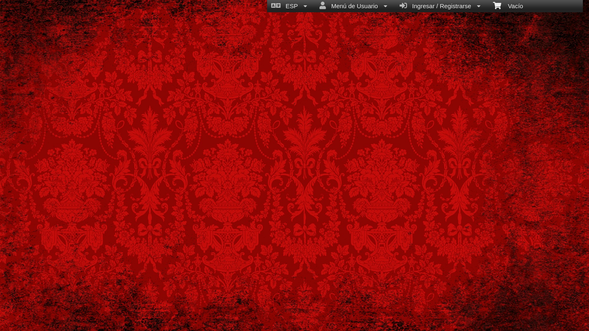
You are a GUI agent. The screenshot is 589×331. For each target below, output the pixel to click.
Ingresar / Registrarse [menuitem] (440, 5)
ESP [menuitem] (289, 5)
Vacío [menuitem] (508, 5)
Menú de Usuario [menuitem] (353, 5)
